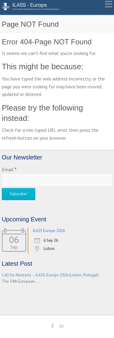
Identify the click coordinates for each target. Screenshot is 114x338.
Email (9, 169)
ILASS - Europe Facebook (52, 327)
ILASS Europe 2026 (49, 230)
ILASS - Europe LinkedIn (61, 327)
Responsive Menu (108, 4)
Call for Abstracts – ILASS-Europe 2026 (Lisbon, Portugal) (50, 275)
